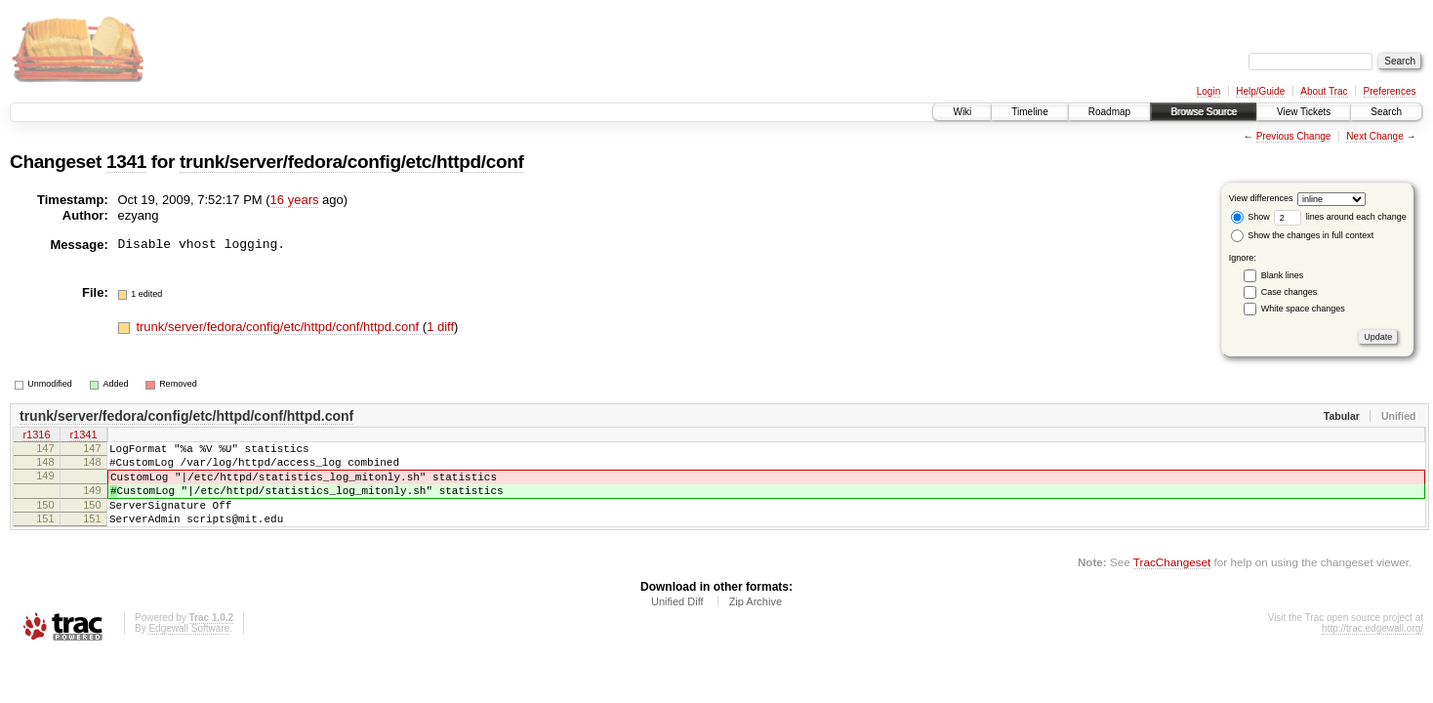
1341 (126, 161)
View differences (1261, 198)
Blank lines (1282, 275)
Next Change (1374, 136)
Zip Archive (755, 622)
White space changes (1303, 308)
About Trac (1323, 91)
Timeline (1029, 111)
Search (1386, 111)
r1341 (83, 436)
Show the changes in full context (1302, 235)
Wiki (962, 111)
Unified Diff (677, 622)
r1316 (36, 436)
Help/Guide (1260, 91)
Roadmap (1109, 111)
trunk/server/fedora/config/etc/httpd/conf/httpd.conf (279, 326)
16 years (294, 199)
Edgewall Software (188, 648)
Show (1250, 217)
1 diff (440, 326)
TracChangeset (1171, 582)
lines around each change (1340, 217)
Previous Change (1293, 136)
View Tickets (1304, 111)
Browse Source (1203, 111)
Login (1208, 91)
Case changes (1289, 292)
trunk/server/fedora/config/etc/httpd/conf (351, 161)
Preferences (1390, 91)
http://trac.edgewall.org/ (1372, 648)
